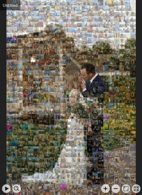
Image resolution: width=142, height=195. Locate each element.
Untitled (10, 5)
